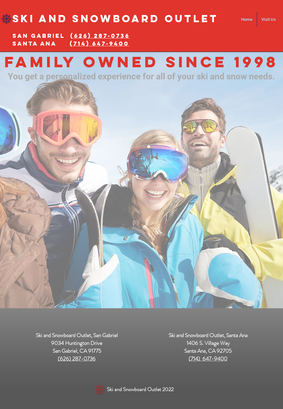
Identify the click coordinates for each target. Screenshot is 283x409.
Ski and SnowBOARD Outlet (115, 18)
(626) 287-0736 (100, 35)
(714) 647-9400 (208, 359)
